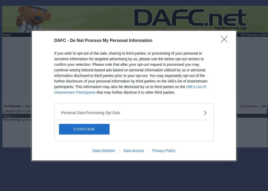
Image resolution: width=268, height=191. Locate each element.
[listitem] (134, 113)
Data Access (133, 150)
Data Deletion (104, 150)
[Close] (226, 41)
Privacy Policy (163, 150)
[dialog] (134, 96)
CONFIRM (82, 129)
